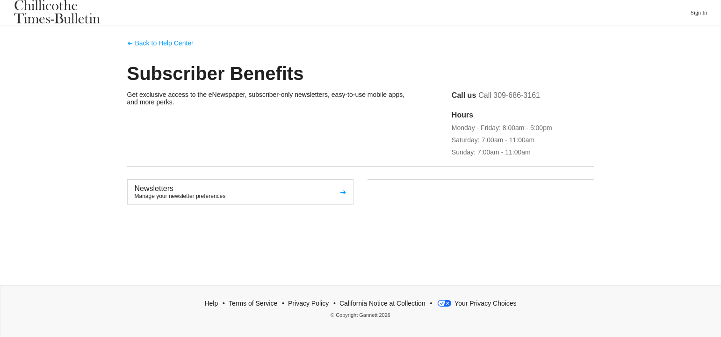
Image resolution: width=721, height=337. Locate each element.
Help (211, 303)
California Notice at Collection (382, 303)
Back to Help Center (164, 43)
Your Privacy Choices (476, 303)
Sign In (699, 12)
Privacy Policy (308, 303)
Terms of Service (253, 303)
